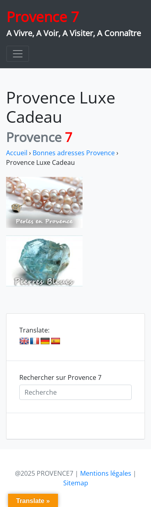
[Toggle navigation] (17, 54)
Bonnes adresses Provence (74, 152)
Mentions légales (105, 473)
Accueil (16, 152)
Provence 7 (42, 16)
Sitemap (75, 483)
